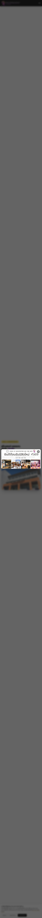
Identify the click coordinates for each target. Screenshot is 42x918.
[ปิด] (38, 451)
